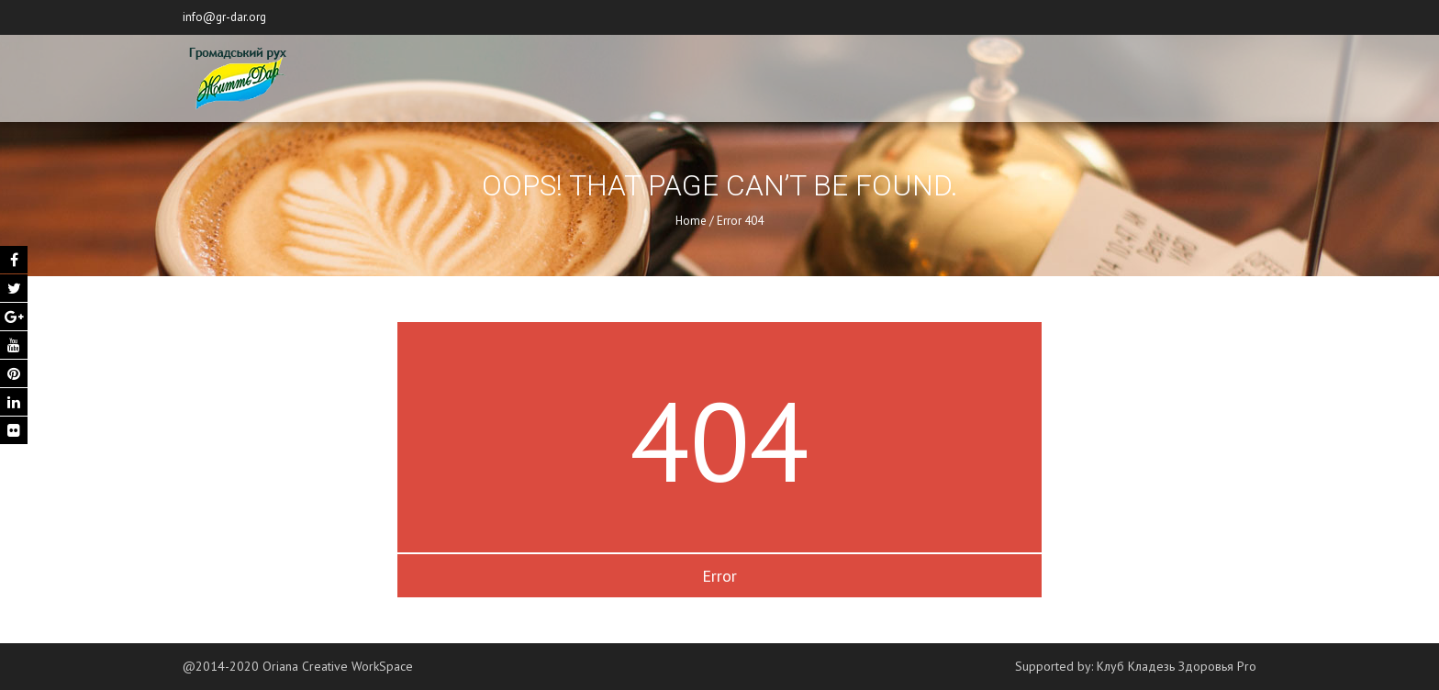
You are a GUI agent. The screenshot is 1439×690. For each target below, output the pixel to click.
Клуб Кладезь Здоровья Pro (1176, 666)
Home (691, 220)
